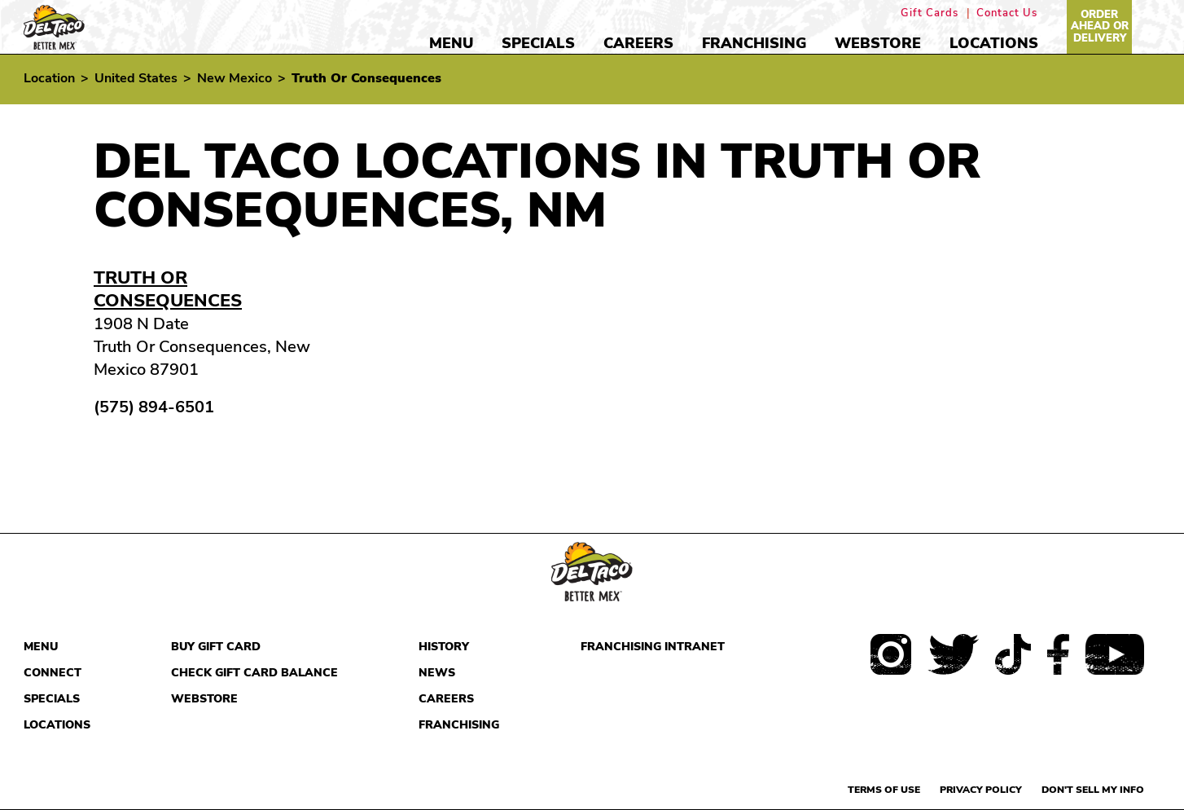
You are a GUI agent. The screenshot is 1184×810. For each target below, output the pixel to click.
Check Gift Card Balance (254, 672)
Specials (538, 43)
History (444, 646)
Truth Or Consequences (168, 289)
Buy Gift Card (216, 646)
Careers (638, 43)
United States (136, 78)
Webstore (878, 43)
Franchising (754, 43)
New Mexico (234, 78)
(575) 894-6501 (154, 407)
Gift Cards (929, 13)
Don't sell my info (1092, 789)
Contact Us (1006, 13)
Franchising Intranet (653, 646)
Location (49, 78)
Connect (52, 672)
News (437, 672)
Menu (451, 43)
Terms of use (884, 789)
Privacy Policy (981, 789)
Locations (993, 43)
